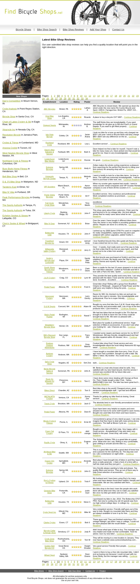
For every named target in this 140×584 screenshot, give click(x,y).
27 (56, 98)
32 (78, 98)
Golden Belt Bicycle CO (49, 547)
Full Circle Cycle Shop (49, 204)
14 (98, 96)
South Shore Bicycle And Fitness (49, 269)
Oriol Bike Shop (49, 117)
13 (94, 96)
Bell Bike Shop (9, 176)
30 (69, 98)
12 (90, 96)
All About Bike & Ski (49, 453)
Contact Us (118, 29)
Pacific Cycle (49, 442)
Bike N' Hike (8, 192)
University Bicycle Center (49, 177)
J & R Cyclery (49, 278)
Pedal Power (49, 287)
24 (43, 98)
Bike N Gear (49, 223)
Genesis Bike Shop (49, 492)
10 (81, 96)
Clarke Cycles (49, 522)
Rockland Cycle (49, 144)
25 (47, 98)
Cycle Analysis (9, 108)
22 (133, 96)
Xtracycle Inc (8, 129)
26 (52, 98)
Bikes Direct (49, 390)
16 (107, 96)
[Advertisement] (68, 73)
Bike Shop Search (47, 29)
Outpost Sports (49, 125)
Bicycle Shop (8, 116)
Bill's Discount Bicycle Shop (49, 336)
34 (86, 98)
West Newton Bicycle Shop (15, 153)
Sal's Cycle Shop (49, 363)
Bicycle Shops (23, 29)
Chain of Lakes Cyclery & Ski (16, 121)
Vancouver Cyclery (49, 297)
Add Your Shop (98, 29)
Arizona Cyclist (9, 148)
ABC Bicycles (49, 109)
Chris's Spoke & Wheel (13, 223)
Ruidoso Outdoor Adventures (49, 345)
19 (120, 96)
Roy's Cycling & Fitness (49, 481)
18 (116, 96)
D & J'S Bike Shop (11, 181)
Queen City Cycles (49, 462)
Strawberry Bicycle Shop (49, 326)
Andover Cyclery (49, 354)
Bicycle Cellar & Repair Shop (49, 532)
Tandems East (9, 187)
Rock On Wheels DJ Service (49, 381)
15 (103, 96)
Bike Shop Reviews (73, 29)
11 (85, 96)
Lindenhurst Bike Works (49, 160)
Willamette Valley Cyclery (50, 250)
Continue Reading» (101, 112)
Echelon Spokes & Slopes (15, 215)
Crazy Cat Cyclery (49, 432)
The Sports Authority (12, 205)
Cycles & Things (10, 142)
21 (128, 96)
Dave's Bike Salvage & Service (49, 152)
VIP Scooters (49, 187)
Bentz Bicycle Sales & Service (49, 371)
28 (60, 98)
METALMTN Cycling (49, 397)
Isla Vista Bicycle (49, 135)
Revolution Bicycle (11, 134)
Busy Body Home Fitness (14, 168)
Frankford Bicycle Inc (49, 242)
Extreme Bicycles (49, 168)
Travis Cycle (49, 404)
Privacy (103, 571)
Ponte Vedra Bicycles (49, 196)
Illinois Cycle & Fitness (49, 422)
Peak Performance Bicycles (16, 197)
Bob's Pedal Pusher (49, 316)
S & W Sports (49, 306)
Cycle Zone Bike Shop (49, 540)
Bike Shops (39, 571)
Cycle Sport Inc (49, 512)
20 (124, 96)
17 (111, 96)
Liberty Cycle (49, 213)
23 (137, 96)
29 (65, 98)
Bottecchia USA (49, 234)
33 (82, 98)
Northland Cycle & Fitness (15, 161)
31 (73, 98)
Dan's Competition (11, 101)
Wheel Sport (49, 555)
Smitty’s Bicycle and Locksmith (49, 260)
